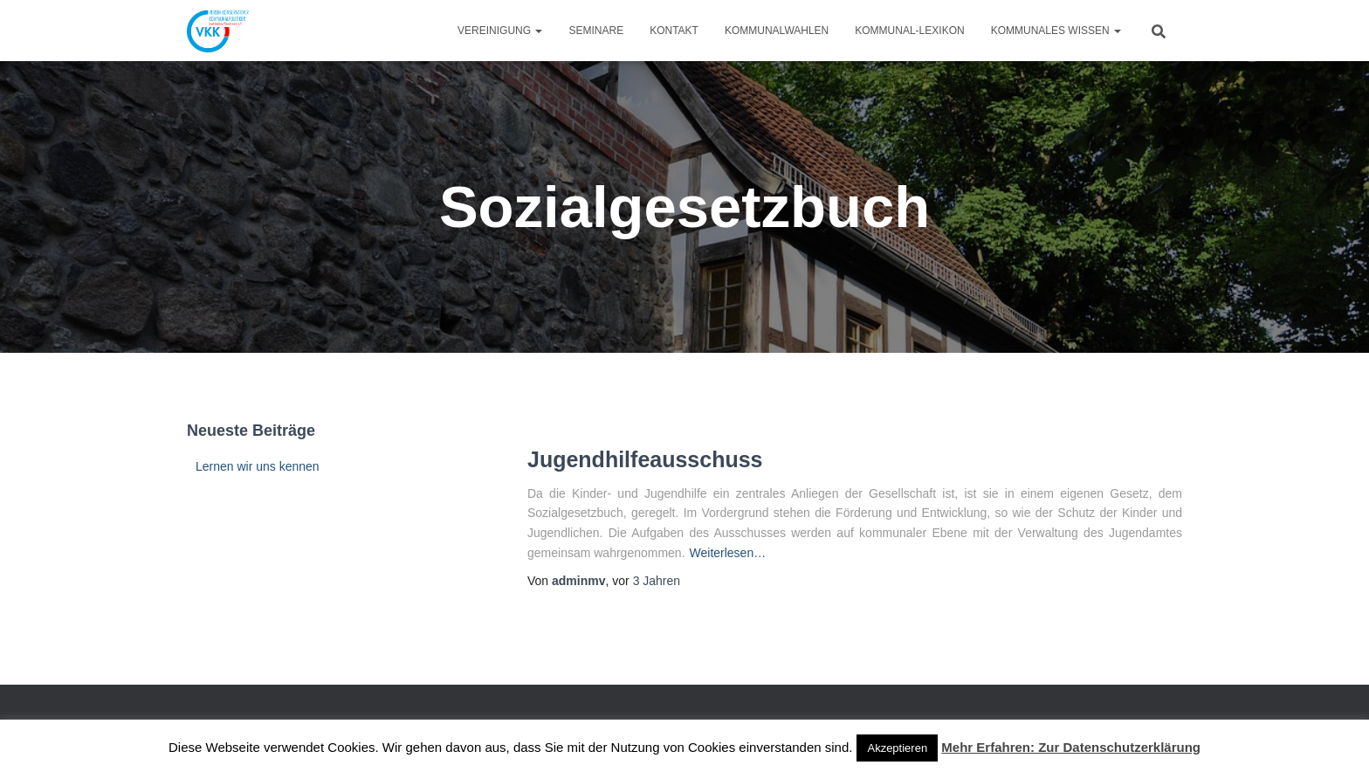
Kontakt (674, 30)
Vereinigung (499, 30)
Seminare (595, 30)
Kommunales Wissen (1056, 30)
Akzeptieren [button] (897, 748)
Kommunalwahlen (777, 30)
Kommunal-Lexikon (909, 30)
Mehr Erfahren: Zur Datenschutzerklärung (1070, 747)
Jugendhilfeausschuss (645, 459)
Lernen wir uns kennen (258, 466)
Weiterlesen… (728, 553)
